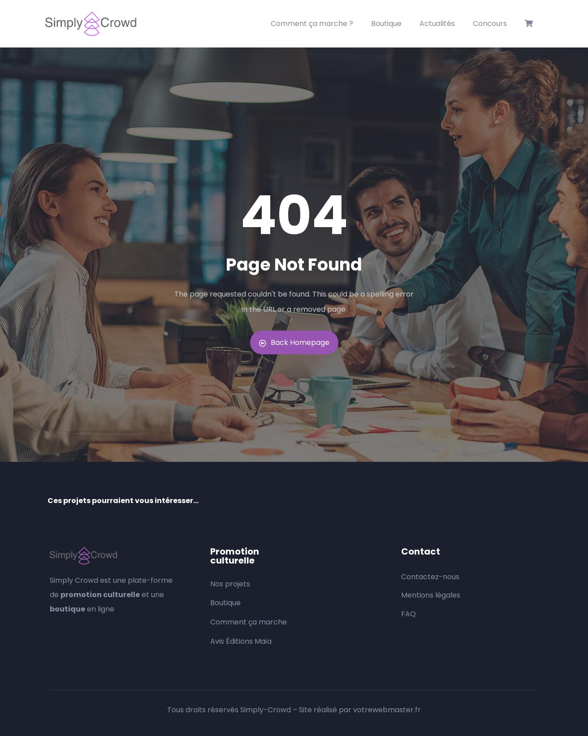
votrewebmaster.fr (387, 710)
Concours (490, 23)
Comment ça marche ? (312, 23)
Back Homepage (294, 342)
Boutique (386, 23)
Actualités (437, 23)
